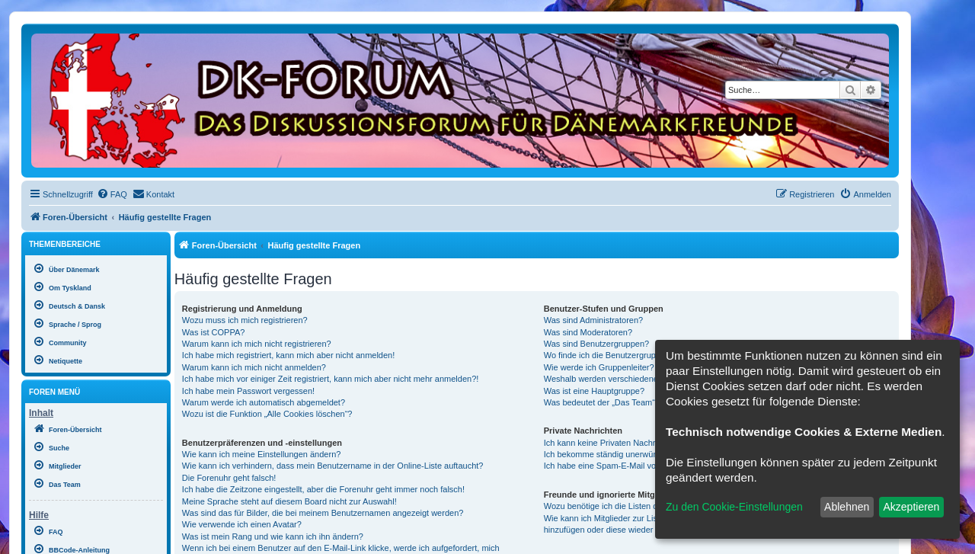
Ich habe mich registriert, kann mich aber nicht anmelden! (288, 355)
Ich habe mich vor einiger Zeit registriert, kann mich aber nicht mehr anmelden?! (330, 378)
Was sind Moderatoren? (588, 332)
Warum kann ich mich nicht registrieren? (256, 343)
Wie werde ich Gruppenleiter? (599, 367)
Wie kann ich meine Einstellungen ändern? (261, 454)
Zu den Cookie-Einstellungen (734, 507)
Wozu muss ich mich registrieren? (245, 320)
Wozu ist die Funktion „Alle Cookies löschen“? (267, 413)
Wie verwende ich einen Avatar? (242, 524)
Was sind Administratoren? (593, 320)
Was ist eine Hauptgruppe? (594, 390)
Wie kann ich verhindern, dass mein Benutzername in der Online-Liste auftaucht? (333, 465)
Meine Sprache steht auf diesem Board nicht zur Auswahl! (289, 501)
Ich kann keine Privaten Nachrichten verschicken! (635, 442)
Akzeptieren (911, 507)
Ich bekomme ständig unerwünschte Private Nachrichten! (650, 454)
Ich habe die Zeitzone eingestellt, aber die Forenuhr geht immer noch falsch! (323, 489)
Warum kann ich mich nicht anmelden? (254, 367)
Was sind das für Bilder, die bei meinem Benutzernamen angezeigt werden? (323, 512)
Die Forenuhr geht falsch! (229, 477)
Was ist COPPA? (213, 332)
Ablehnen (846, 507)
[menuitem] (112, 194)
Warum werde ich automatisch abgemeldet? (263, 402)
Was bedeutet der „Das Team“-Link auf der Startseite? (644, 402)
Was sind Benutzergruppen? (596, 343)
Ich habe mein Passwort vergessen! (248, 390)
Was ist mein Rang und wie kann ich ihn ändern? (272, 536)
